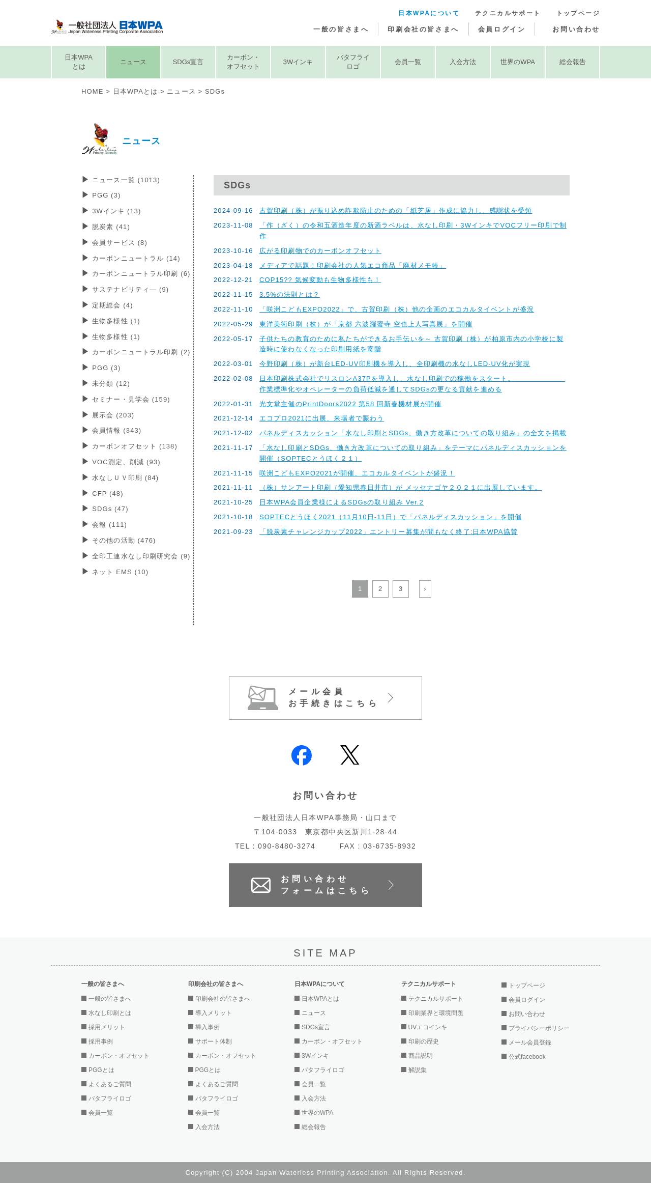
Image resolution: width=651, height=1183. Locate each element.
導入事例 (207, 1027)
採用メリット (106, 1027)
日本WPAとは (79, 61)
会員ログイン (502, 29)
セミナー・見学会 (131, 399)
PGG (106, 195)
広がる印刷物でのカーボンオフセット (320, 251)
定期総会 (112, 305)
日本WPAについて (429, 13)
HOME (92, 91)
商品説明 (420, 1055)
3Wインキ (298, 62)
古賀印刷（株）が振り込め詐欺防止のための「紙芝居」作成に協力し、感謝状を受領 (395, 210)
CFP (107, 493)
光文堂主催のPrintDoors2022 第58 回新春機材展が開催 (350, 404)
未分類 (111, 383)
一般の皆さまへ (341, 29)
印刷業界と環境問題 (435, 1013)
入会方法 (463, 62)
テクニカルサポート (508, 13)
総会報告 (572, 62)
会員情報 (116, 430)
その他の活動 (124, 540)
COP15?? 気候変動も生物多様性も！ (320, 280)
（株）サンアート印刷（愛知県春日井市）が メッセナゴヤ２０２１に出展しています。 (400, 487)
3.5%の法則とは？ (289, 294)
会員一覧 (408, 62)
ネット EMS (120, 572)
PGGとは (101, 1070)
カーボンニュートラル (136, 258)
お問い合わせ (576, 29)
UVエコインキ (428, 1027)
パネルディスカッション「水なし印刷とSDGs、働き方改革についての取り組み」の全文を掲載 (413, 433)
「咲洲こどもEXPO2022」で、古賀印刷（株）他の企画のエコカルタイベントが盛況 (396, 309)
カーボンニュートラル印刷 (141, 273)
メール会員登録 (530, 1042)
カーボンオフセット (134, 446)
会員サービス (119, 242)
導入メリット (213, 1013)
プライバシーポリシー (539, 1028)
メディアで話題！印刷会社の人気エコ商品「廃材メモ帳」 (352, 265)
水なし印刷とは (109, 1013)
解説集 (417, 1070)
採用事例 (100, 1041)
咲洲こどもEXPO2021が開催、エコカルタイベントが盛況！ (357, 473)
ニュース (133, 62)
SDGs (110, 509)
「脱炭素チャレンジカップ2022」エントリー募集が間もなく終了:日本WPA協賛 (388, 532)
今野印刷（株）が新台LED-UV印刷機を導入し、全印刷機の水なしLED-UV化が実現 (394, 364)
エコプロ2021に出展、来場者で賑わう (321, 418)
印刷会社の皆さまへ (423, 29)
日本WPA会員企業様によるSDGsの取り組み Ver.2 (341, 502)
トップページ (578, 13)
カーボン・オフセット (243, 61)
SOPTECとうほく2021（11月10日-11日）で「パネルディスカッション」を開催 (390, 517)
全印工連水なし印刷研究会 (141, 556)
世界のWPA (517, 62)
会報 (109, 524)
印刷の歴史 (423, 1041)
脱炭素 (111, 227)
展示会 (113, 415)
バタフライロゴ (353, 61)
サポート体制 (213, 1041)
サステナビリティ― (130, 289)
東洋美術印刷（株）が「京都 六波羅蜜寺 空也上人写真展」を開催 (365, 324)
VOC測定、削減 (126, 462)
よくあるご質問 (109, 1084)
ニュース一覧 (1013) (126, 180)
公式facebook (527, 1056)
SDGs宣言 (188, 62)
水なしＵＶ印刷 (125, 478)
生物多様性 (116, 321)
